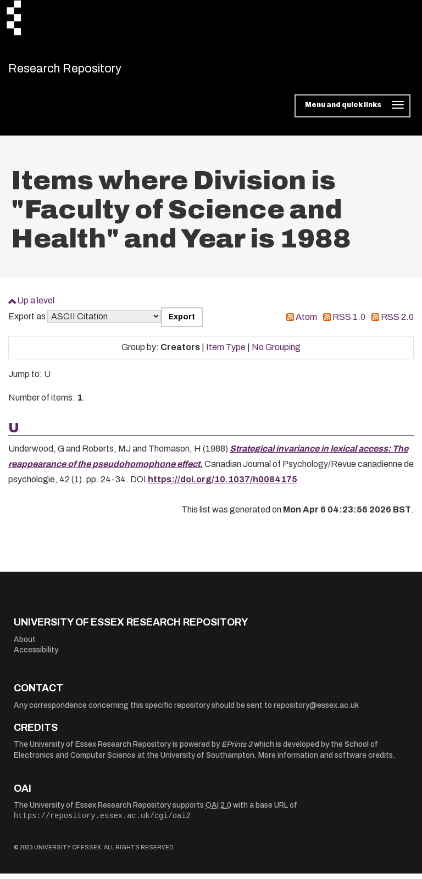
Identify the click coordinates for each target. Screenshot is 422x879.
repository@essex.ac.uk (316, 711)
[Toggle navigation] (352, 111)
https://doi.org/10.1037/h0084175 (222, 485)
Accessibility (36, 656)
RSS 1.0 (348, 322)
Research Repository (85, 71)
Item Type (226, 353)
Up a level (35, 306)
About (25, 645)
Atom (306, 322)
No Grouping (276, 353)
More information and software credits (325, 761)
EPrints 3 (236, 750)
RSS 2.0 (397, 322)
